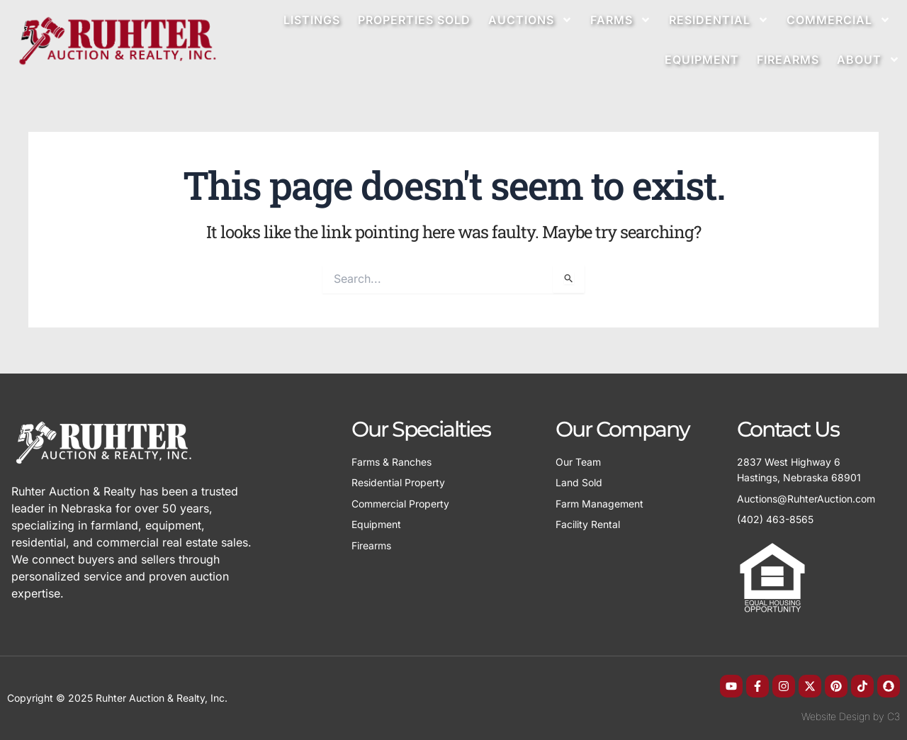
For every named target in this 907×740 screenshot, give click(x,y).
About (868, 59)
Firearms (788, 59)
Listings (311, 20)
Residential (719, 20)
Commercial (839, 20)
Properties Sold (414, 20)
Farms (620, 20)
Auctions (530, 20)
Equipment (702, 59)
